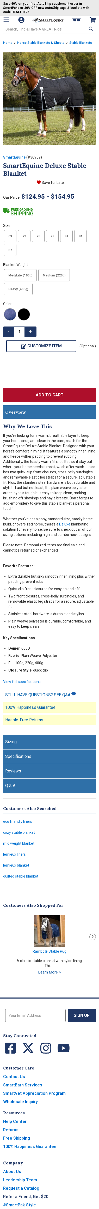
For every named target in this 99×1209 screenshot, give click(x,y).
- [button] (8, 331)
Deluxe (64, 524)
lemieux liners (14, 854)
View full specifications (22, 682)
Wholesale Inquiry (20, 1101)
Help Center (15, 1121)
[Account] (22, 20)
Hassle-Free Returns (24, 719)
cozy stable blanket (19, 832)
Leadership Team (20, 1179)
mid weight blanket (18, 843)
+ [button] (30, 331)
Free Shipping (16, 1138)
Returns (10, 1129)
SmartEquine (14, 157)
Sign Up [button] (82, 1015)
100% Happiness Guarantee (30, 707)
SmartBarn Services (22, 1085)
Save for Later (53, 182)
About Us (12, 1171)
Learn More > (49, 972)
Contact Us (14, 1076)
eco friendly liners (17, 821)
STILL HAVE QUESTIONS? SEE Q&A (40, 694)
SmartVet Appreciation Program (34, 1093)
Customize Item (41, 345)
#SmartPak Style (19, 1204)
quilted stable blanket (20, 876)
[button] (90, 28)
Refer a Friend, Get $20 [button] (25, 1196)
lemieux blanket (16, 865)
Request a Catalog (21, 1188)
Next (92, 937)
